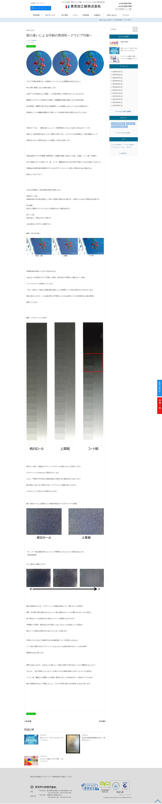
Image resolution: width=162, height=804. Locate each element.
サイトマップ (41, 3)
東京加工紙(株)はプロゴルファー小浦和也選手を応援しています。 (51, 777)
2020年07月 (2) (117, 78)
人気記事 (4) (130, 123)
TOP (100, 19)
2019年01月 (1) (117, 87)
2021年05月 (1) (117, 75)
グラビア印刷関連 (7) (118, 123)
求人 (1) (129, 147)
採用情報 (36, 15)
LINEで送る (31, 46)
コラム (75, 15)
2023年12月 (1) (117, 71)
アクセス (126, 15)
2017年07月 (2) (117, 99)
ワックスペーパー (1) (118, 147)
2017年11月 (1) (117, 93)
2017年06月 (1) (117, 102)
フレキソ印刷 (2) (129, 144)
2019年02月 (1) (117, 84)
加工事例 (64, 15)
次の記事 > (102, 721)
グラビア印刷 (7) (117, 144)
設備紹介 (97, 15)
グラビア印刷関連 (31, 40)
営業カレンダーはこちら (39, 8)
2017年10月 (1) (117, 96)
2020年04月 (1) (117, 81)
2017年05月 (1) (117, 105)
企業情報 (85, 15)
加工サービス (50, 15)
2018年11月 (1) (117, 90)
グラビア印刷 (30, 43)
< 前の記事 (27, 721)
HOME (33, 3)
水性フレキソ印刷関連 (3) (119, 126)
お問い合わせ (112, 15)
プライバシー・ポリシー (125, 795)
